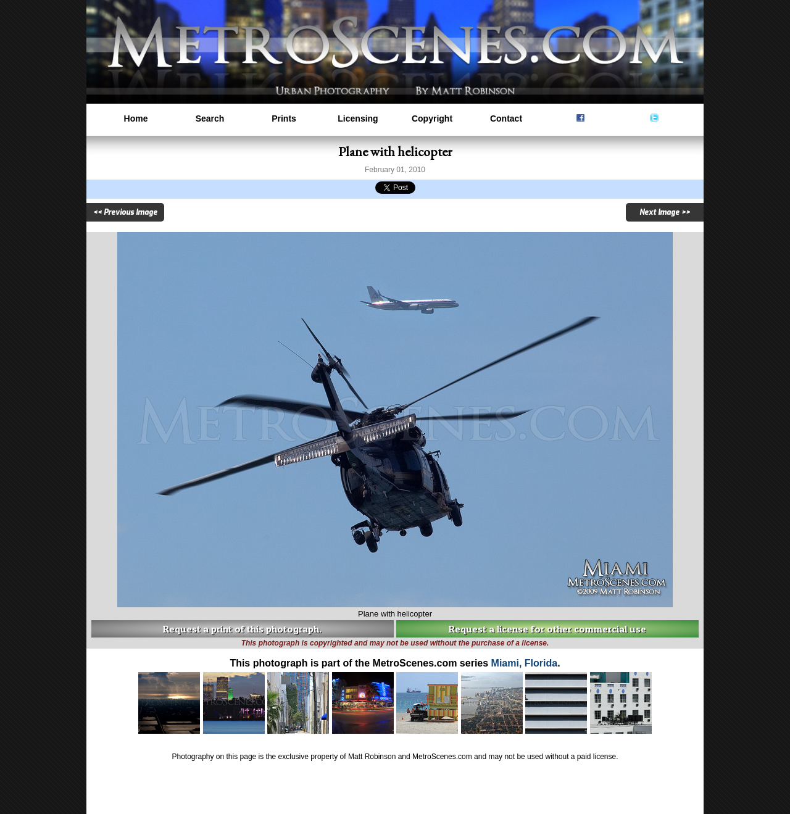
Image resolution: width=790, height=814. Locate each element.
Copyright (432, 118)
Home (136, 118)
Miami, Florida (524, 663)
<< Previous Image (125, 212)
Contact (506, 118)
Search (210, 118)
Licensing (358, 118)
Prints (284, 118)
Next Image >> (664, 212)
